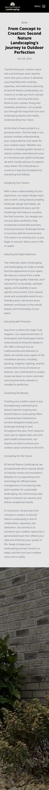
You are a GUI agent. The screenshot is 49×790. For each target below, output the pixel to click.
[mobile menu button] (44, 6)
